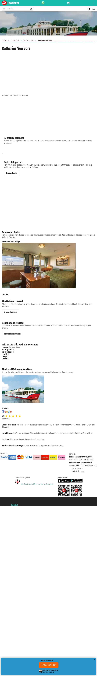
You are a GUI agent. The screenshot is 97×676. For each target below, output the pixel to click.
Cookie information (50, 433)
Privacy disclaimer (36, 433)
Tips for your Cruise (62, 425)
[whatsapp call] (43, 3)
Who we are (14, 439)
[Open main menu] (93, 8)
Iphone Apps (30, 439)
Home (4, 40)
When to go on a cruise (77, 425)
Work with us (87, 433)
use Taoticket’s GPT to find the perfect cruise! (34, 484)
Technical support (22, 433)
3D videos (5, 427)
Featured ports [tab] (11, 173)
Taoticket (14, 505)
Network (22, 439)
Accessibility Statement (73, 433)
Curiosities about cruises (26, 425)
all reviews (6, 419)
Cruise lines (15, 40)
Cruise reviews (30, 445)
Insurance (61, 433)
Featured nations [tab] (10, 312)
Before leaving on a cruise (44, 425)
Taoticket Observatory (55, 445)
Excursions (91, 425)
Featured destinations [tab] (12, 334)
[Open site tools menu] (93, 3)
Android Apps (40, 439)
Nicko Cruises (28, 40)
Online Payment (41, 445)
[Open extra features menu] (17, 8)
